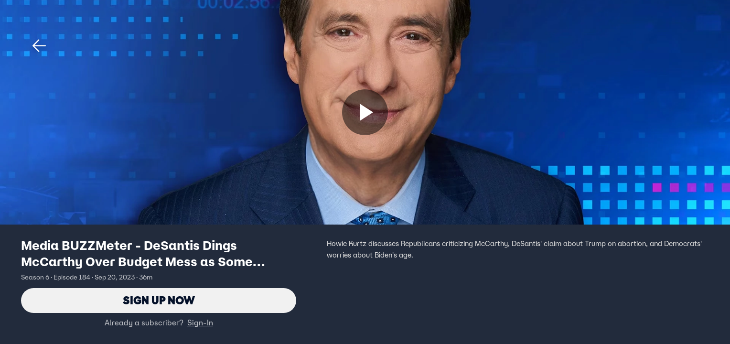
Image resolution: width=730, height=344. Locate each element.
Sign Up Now (159, 300)
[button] (39, 46)
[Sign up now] (365, 112)
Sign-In (200, 322)
